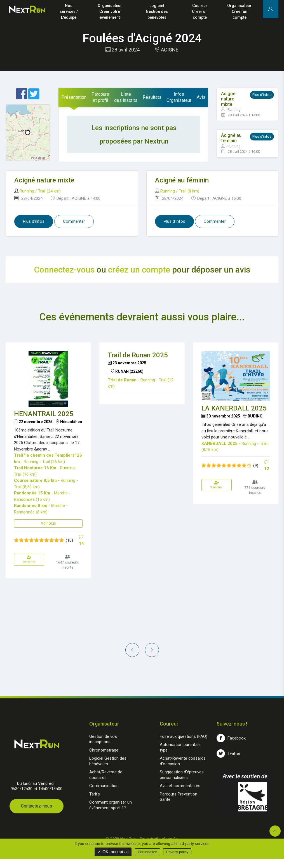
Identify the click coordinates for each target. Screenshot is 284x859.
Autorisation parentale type (180, 747)
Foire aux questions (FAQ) (183, 736)
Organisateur (110, 11)
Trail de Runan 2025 (138, 355)
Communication (104, 785)
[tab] (73, 97)
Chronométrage (103, 750)
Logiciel (157, 11)
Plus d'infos (261, 95)
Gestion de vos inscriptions (103, 739)
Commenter (74, 221)
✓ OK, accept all (113, 851)
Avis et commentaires (180, 785)
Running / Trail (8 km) (179, 191)
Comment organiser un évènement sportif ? (110, 805)
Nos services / (69, 11)
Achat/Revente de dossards (105, 774)
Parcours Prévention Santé (178, 797)
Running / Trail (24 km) (40, 191)
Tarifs (94, 794)
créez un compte (139, 269)
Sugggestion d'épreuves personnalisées (182, 774)
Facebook (231, 738)
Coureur (199, 11)
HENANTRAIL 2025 (43, 414)
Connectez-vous (64, 269)
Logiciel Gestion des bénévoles (107, 761)
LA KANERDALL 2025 (234, 408)
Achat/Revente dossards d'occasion (183, 761)
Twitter (228, 753)
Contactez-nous (36, 806)
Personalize (147, 852)
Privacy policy (177, 852)
